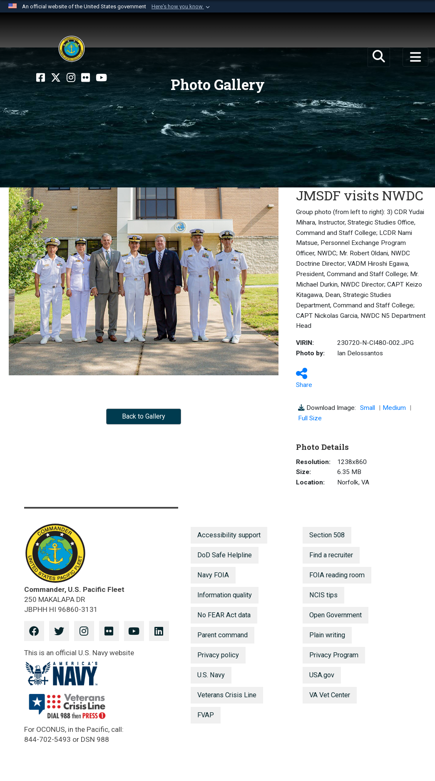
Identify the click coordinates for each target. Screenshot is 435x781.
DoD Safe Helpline (224, 555)
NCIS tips (323, 595)
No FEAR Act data (224, 615)
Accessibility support (229, 535)
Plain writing (327, 635)
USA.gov (321, 675)
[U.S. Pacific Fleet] (72, 49)
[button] (181, 6)
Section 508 (327, 535)
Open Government (335, 615)
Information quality (224, 595)
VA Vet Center (329, 695)
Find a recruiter (331, 555)
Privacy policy (218, 655)
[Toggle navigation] (415, 57)
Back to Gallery (143, 416)
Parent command (222, 635)
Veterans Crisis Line (226, 695)
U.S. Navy (211, 675)
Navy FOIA (213, 575)
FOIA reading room (337, 575)
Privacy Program (333, 655)
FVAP (205, 715)
